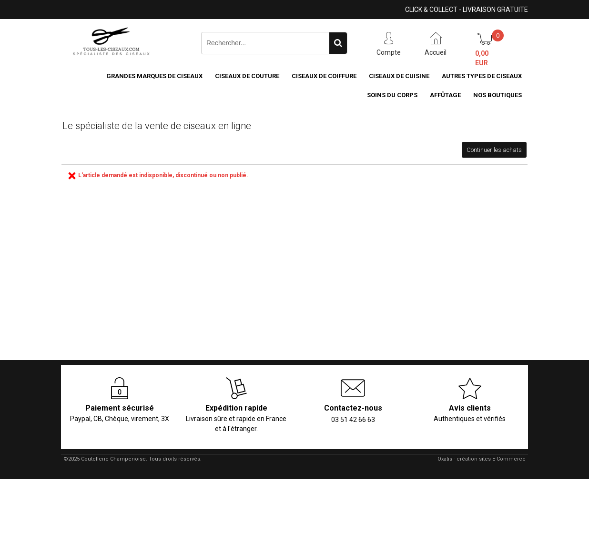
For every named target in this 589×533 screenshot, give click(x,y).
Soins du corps (392, 95)
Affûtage (445, 95)
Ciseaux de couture (247, 76)
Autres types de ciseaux (482, 76)
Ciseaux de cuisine (399, 76)
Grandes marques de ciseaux (154, 76)
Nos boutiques (497, 95)
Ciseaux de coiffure (324, 76)
